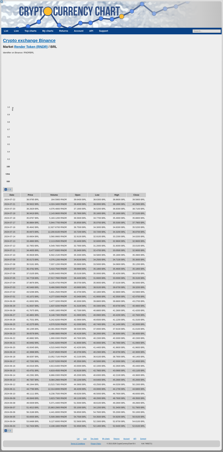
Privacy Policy (96, 444)
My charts (47, 31)
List (6, 31)
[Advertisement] (111, 79)
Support (103, 31)
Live (16, 31)
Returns (63, 31)
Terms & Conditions (78, 444)
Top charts (30, 31)
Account (78, 31)
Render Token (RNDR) (31, 47)
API (91, 31)
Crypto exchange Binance (29, 40)
